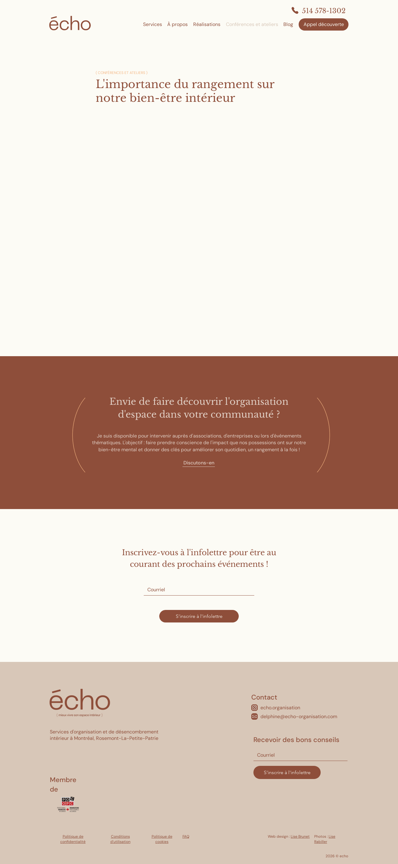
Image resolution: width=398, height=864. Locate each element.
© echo (341, 856)
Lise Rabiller (324, 839)
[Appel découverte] (323, 24)
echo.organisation (280, 707)
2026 (330, 856)
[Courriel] (197, 589)
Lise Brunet (300, 836)
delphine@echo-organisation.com (298, 716)
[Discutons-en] (198, 463)
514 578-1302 (324, 11)
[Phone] (295, 10)
